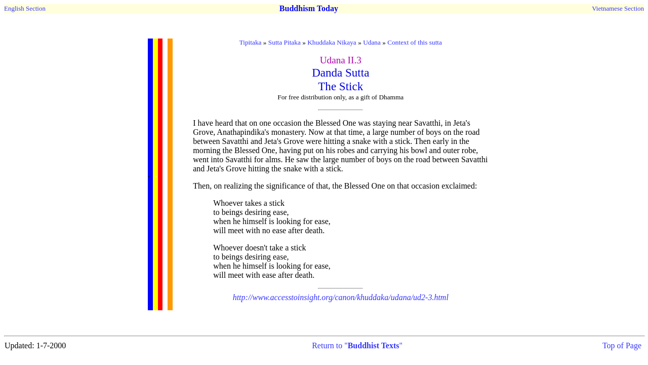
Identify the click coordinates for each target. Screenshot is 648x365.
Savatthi (427, 123)
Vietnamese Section (618, 8)
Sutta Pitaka (284, 42)
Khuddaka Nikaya (331, 42)
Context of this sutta (414, 42)
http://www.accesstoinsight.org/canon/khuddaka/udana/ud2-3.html (341, 297)
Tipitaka (250, 42)
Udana (372, 42)
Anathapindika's (243, 132)
